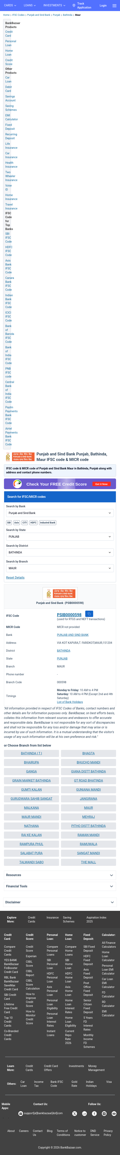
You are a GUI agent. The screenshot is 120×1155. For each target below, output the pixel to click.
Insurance (53, 917)
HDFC (33, 522)
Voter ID (8, 187)
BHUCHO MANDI (88, 762)
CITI (24, 522)
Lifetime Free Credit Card (11, 1008)
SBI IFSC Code (8, 237)
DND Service (94, 1132)
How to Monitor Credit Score (31, 1017)
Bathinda (67, 15)
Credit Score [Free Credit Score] (9, 62)
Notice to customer (80, 1132)
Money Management (96, 1068)
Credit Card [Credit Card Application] (9, 33)
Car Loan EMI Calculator (108, 983)
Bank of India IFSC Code (8, 355)
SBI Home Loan (69, 964)
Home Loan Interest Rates (69, 1006)
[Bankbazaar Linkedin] (85, 1113)
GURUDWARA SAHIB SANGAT (31, 799)
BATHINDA (63, 650)
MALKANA (31, 808)
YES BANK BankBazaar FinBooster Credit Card (11, 966)
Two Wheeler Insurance (11, 176)
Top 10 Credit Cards (8, 1021)
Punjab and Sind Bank (38, 15)
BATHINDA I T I (31, 753)
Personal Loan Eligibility (52, 1004)
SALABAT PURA (31, 853)
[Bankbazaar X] (75, 1113)
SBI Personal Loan (52, 964)
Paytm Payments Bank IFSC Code (11, 415)
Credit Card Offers (51, 1068)
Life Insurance (11, 145)
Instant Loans (51, 1033)
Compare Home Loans (70, 950)
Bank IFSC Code (57, 1083)
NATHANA (31, 826)
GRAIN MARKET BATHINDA (31, 780)
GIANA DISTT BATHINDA (88, 771)
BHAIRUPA (31, 762)
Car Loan (8, 79)
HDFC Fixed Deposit (88, 960)
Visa (109, 1081)
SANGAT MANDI (88, 853)
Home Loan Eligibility (70, 1021)
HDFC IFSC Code (8, 251)
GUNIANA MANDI (88, 789)
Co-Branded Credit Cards (11, 1035)
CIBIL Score (29, 963)
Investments (76, 1066)
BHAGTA (88, 753)
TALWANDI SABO (31, 862)
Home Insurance (11, 197)
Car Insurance (11, 155)
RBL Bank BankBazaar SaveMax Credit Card (11, 983)
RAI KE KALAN (31, 835)
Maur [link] (78, 15)
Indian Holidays (91, 1083)
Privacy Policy (108, 1132)
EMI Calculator (11, 117)
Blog (49, 1131)
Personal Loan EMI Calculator (108, 969)
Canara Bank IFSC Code (9, 283)
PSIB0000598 (69, 614)
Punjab (56, 15)
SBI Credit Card (10, 996)
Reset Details (15, 577)
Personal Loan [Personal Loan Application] (10, 43)
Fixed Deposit (10, 126)
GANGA (31, 771)
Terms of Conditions (63, 1132)
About (11, 1131)
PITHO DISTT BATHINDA (88, 826)
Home (6, 15)
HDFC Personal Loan (52, 977)
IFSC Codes (18, 15)
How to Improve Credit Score (31, 999)
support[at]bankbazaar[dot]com (40, 1113)
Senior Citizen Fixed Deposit (88, 1006)
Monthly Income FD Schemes (89, 1041)
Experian (31, 956)
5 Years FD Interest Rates (88, 1023)
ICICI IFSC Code (8, 316)
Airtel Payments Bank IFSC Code (11, 436)
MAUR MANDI (31, 817)
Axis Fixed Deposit (88, 973)
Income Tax (38, 1083)
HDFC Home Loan (69, 977)
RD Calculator (108, 1003)
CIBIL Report (30, 973)
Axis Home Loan (69, 990)
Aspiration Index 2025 (96, 919)
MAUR (88, 808)
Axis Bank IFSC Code (8, 266)
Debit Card (8, 89)
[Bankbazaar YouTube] (114, 1113)
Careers (24, 1131)
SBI (9, 522)
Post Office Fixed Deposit (88, 988)
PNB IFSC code (8, 372)
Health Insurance (11, 164)
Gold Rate (74, 1083)
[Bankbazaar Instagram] (104, 1113)
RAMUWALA (88, 844)
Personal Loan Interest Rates (52, 1019)
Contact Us (38, 1132)
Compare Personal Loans (52, 950)
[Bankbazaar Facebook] (95, 1113)
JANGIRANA (88, 799)
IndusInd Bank (47, 522)
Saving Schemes (11, 107)
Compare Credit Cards (9, 950)
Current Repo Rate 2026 (69, 1037)
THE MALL (88, 862)
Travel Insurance (11, 206)
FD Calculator (108, 994)
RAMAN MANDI (88, 835)
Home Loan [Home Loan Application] (9, 52)
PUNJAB (62, 658)
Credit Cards (31, 919)
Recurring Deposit (11, 136)
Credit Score (29, 948)
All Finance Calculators (109, 944)
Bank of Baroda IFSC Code (9, 333)
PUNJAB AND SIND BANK (73, 634)
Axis (16, 522)
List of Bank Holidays (70, 702)
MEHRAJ (88, 817)
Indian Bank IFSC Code (9, 301)
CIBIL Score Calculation (33, 984)
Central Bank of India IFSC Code (9, 391)
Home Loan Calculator (108, 956)
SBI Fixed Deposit (89, 948)
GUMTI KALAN (31, 789)
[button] (89, 614)
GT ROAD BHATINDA (88, 780)
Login (103, 5)
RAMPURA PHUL (31, 844)
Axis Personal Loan (52, 990)
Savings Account (10, 98)
